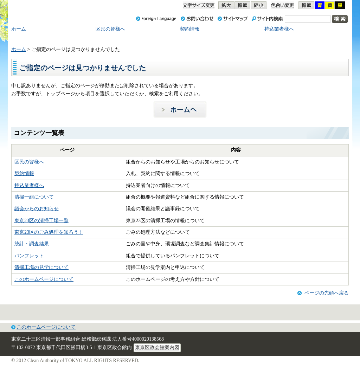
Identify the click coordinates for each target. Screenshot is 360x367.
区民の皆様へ (29, 162)
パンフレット (29, 255)
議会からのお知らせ (36, 208)
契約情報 (24, 173)
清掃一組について (34, 197)
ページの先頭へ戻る (326, 293)
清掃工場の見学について (41, 267)
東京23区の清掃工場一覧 (41, 220)
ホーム (18, 49)
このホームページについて (43, 279)
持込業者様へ (29, 185)
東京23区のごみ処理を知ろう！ (48, 232)
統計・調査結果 (31, 243)
